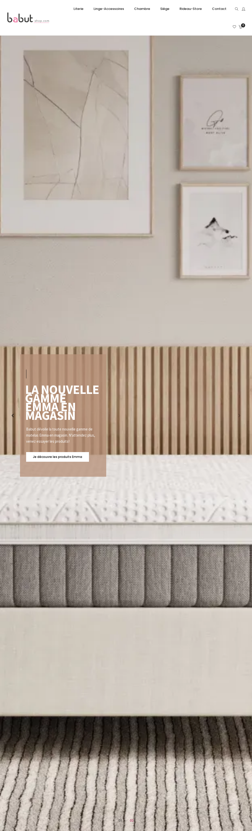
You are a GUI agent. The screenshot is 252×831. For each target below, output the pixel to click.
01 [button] (120, 820)
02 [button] (132, 820)
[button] (239, 415)
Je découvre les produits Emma (57, 457)
